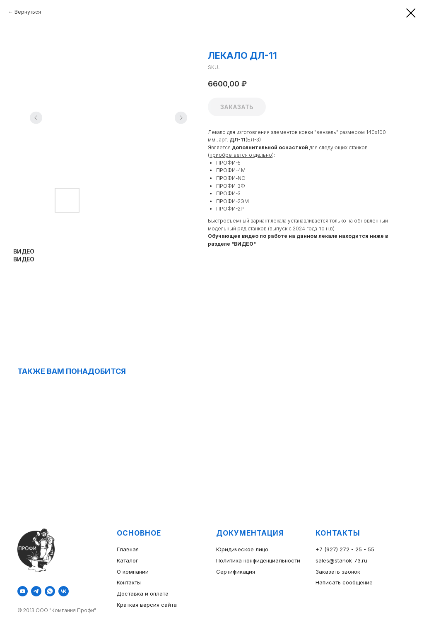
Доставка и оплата (143, 593)
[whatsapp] (50, 591)
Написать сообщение (344, 582)
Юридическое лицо (242, 549)
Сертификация (235, 571)
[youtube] (22, 591)
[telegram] (36, 591)
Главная (128, 549)
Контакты (129, 582)
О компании (133, 571)
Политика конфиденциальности (258, 560)
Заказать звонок (338, 571)
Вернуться (27, 12)
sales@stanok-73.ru (341, 560)
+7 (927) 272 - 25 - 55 (345, 549)
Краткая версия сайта (147, 604)
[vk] (63, 591)
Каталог (127, 560)
